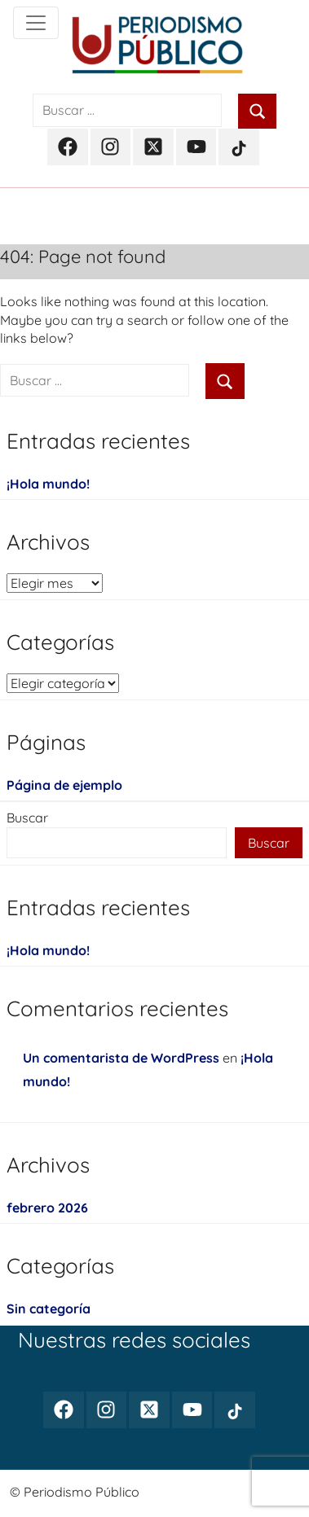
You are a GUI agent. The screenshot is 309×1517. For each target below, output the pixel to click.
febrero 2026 (47, 1207)
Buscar (27, 817)
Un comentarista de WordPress (121, 1058)
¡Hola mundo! (48, 484)
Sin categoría (48, 1308)
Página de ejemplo (64, 785)
